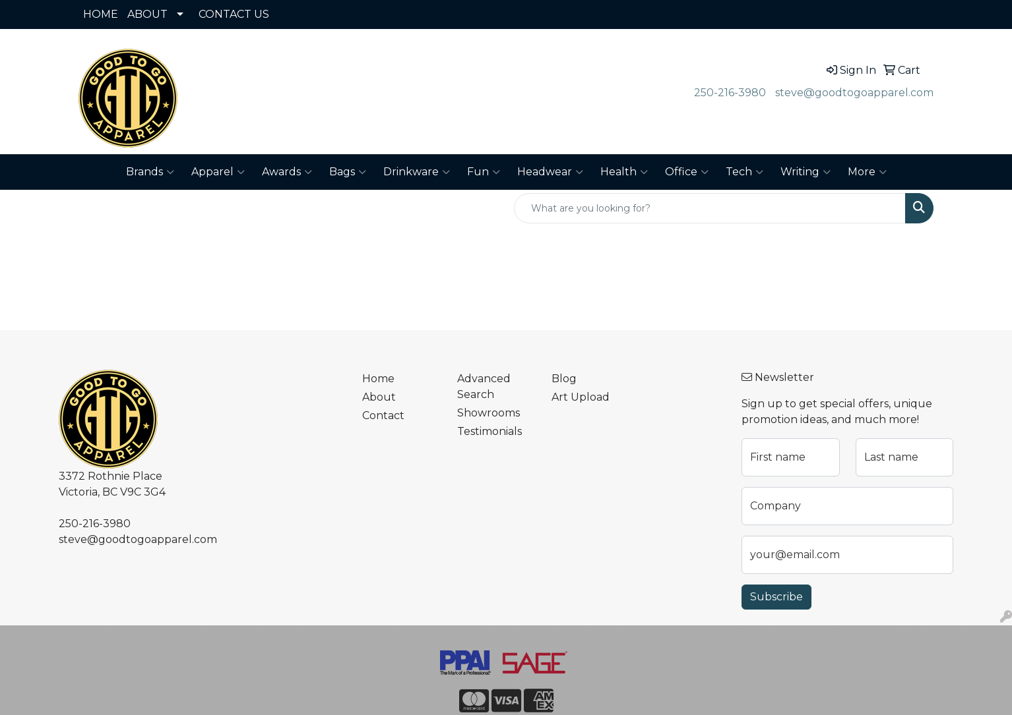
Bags (347, 172)
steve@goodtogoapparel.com (854, 92)
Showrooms (488, 413)
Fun (483, 172)
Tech (744, 172)
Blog (564, 378)
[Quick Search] (710, 208)
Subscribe (776, 596)
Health (624, 172)
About (379, 397)
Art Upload (581, 397)
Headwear (550, 172)
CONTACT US (234, 14)
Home (378, 378)
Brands (150, 172)
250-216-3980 (730, 92)
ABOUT (147, 14)
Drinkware (416, 172)
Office (687, 172)
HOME (100, 14)
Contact (383, 415)
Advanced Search (484, 386)
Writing (805, 172)
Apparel (218, 172)
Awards (287, 172)
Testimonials (489, 431)
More (867, 172)
